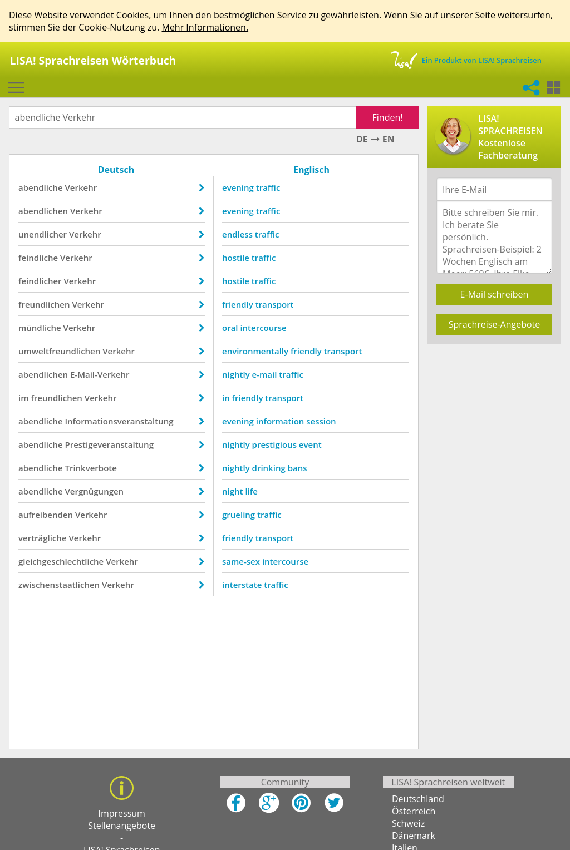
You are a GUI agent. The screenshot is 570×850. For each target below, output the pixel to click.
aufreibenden (45, 514)
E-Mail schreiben (494, 294)
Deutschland (418, 799)
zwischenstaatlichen (59, 584)
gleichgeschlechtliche (61, 561)
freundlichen (44, 304)
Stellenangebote (121, 825)
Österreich (413, 811)
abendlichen (43, 210)
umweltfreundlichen (59, 351)
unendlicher (42, 234)
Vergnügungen (94, 491)
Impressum (121, 813)
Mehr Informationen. (204, 27)
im (23, 397)
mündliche (39, 327)
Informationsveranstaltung (119, 421)
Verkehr (81, 187)
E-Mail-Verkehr (100, 374)
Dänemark (413, 835)
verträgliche (42, 537)
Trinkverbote (90, 467)
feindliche (38, 257)
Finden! (387, 117)
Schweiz (408, 823)
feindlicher (40, 280)
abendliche (40, 187)
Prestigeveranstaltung (109, 444)
